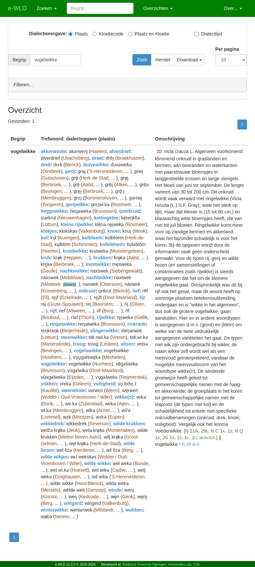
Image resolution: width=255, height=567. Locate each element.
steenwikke (73, 337)
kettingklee (106, 217)
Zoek (142, 59)
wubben (134, 509)
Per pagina (227, 49)
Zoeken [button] (47, 8)
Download (189, 59)
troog (79, 343)
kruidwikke (75, 250)
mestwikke (97, 264)
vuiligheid (104, 383)
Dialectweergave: (48, 33)
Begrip (19, 59)
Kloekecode (107, 34)
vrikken (49, 383)
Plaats (78, 34)
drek (46, 164)
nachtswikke (73, 270)
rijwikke (105, 317)
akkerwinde (53, 151)
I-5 (181, 443)
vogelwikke (53, 363)
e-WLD (17, 8)
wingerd (73, 503)
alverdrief (119, 151)
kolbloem (92, 237)
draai (97, 157)
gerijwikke (77, 204)
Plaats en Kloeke (149, 34)
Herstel (162, 59)
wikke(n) (124, 396)
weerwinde (73, 390)
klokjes (48, 230)
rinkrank (137, 323)
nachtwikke (98, 277)
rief (135, 290)
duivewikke (95, 164)
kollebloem (112, 244)
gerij (70, 171)
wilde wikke (97, 463)
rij (141, 297)
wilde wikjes (54, 456)
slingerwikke (104, 330)
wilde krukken (128, 423)
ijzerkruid (129, 210)
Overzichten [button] (158, 8)
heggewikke (54, 210)
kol (44, 237)
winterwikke (54, 509)
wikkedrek (52, 423)
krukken (102, 257)
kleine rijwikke (76, 224)
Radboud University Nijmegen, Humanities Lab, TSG (161, 564)
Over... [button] (233, 8)
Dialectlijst (208, 34)
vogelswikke (87, 350)
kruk (46, 257)
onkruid (86, 290)
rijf (53, 310)
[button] (159, 151)
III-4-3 (193, 443)
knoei (113, 230)
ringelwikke (62, 323)
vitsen (127, 343)
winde (115, 489)
